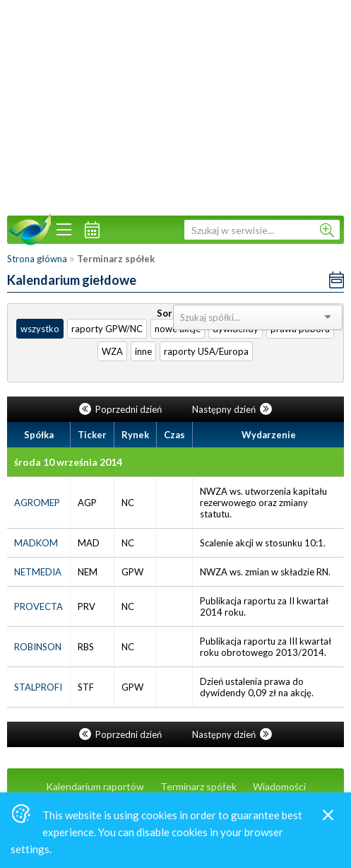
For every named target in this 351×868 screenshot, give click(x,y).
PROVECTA (38, 606)
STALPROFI (38, 687)
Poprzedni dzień (121, 409)
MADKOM (36, 543)
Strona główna (37, 258)
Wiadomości (279, 786)
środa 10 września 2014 (68, 462)
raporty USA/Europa (206, 351)
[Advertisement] (175, 106)
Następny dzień (232, 409)
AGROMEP (37, 502)
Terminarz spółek (198, 786)
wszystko (39, 328)
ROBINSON (37, 646)
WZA (112, 351)
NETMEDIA (37, 571)
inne (143, 351)
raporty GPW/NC (107, 328)
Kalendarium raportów (95, 786)
